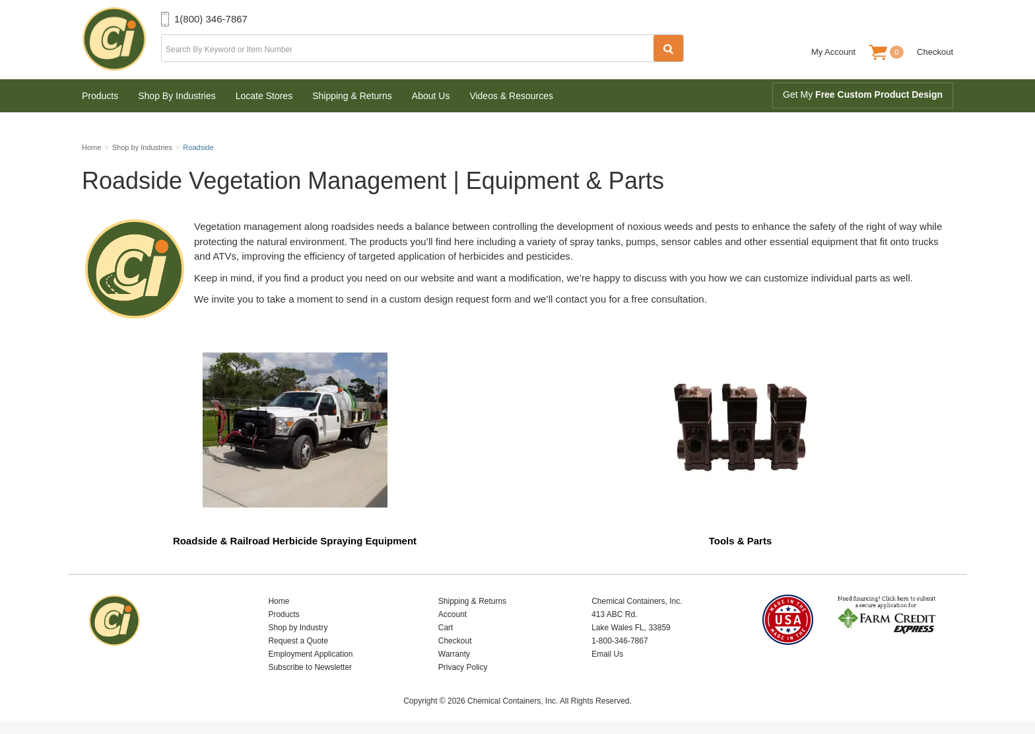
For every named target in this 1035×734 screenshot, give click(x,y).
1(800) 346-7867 (211, 18)
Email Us (607, 654)
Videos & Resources (511, 96)
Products (100, 96)
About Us (431, 96)
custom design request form (450, 299)
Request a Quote (298, 640)
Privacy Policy (463, 667)
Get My (863, 94)
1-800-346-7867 (619, 640)
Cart (445, 627)
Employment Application (310, 654)
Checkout (935, 52)
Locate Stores (264, 96)
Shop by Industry (297, 627)
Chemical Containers (121, 40)
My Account (833, 52)
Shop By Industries (177, 96)
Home (278, 601)
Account (452, 614)
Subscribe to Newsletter (310, 667)
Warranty (454, 654)
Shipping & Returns (352, 96)
